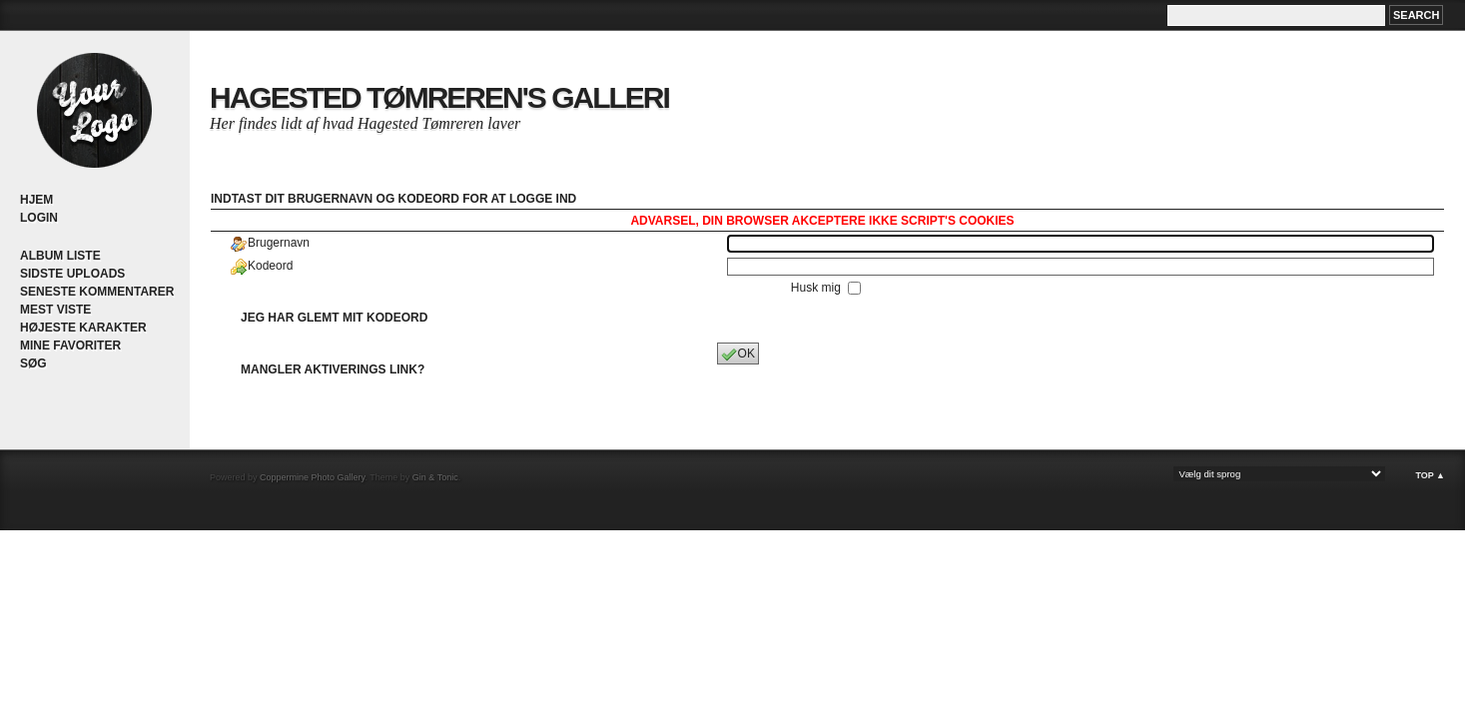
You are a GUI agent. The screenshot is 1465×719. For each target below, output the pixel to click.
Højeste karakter (83, 328)
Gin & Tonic (435, 477)
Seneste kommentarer (97, 292)
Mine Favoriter (70, 346)
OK (738, 354)
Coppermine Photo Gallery (312, 477)
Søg (33, 363)
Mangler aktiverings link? (332, 369)
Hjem (36, 200)
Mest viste (55, 310)
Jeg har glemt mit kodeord (334, 318)
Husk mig (817, 288)
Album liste (60, 256)
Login (39, 218)
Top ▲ (1430, 475)
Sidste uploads (72, 274)
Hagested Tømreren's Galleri (439, 97)
